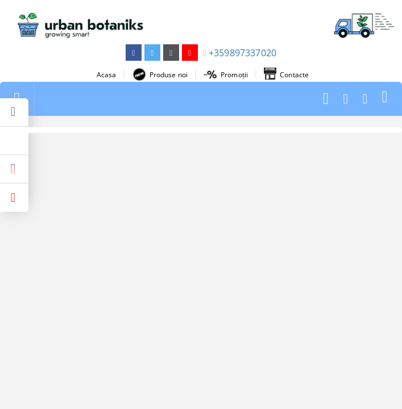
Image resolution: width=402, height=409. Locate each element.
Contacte (286, 74)
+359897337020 (242, 53)
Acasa (107, 75)
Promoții (226, 75)
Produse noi (160, 74)
